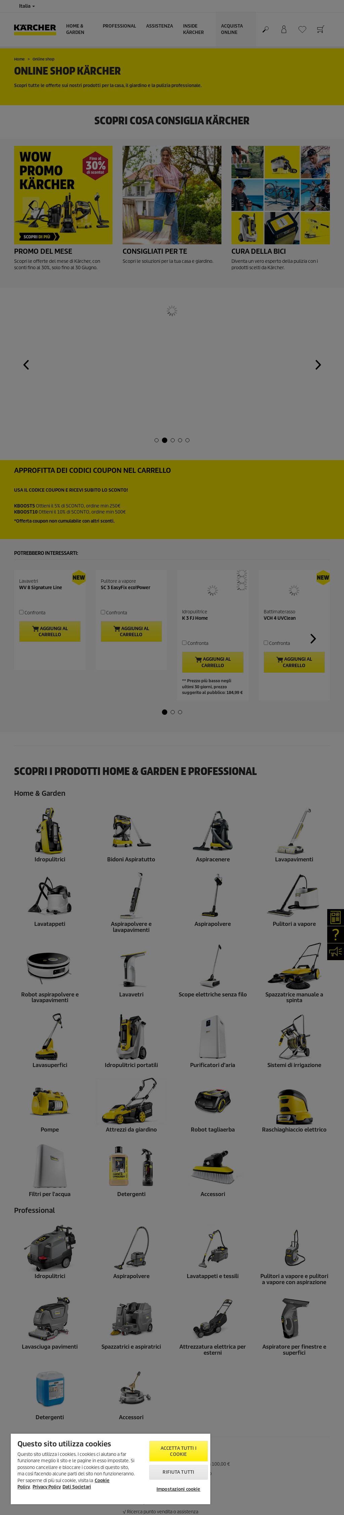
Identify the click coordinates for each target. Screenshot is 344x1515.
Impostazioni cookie (178, 1489)
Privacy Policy (47, 1487)
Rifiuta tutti (178, 1472)
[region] (110, 1469)
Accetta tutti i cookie (179, 1451)
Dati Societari (76, 1487)
